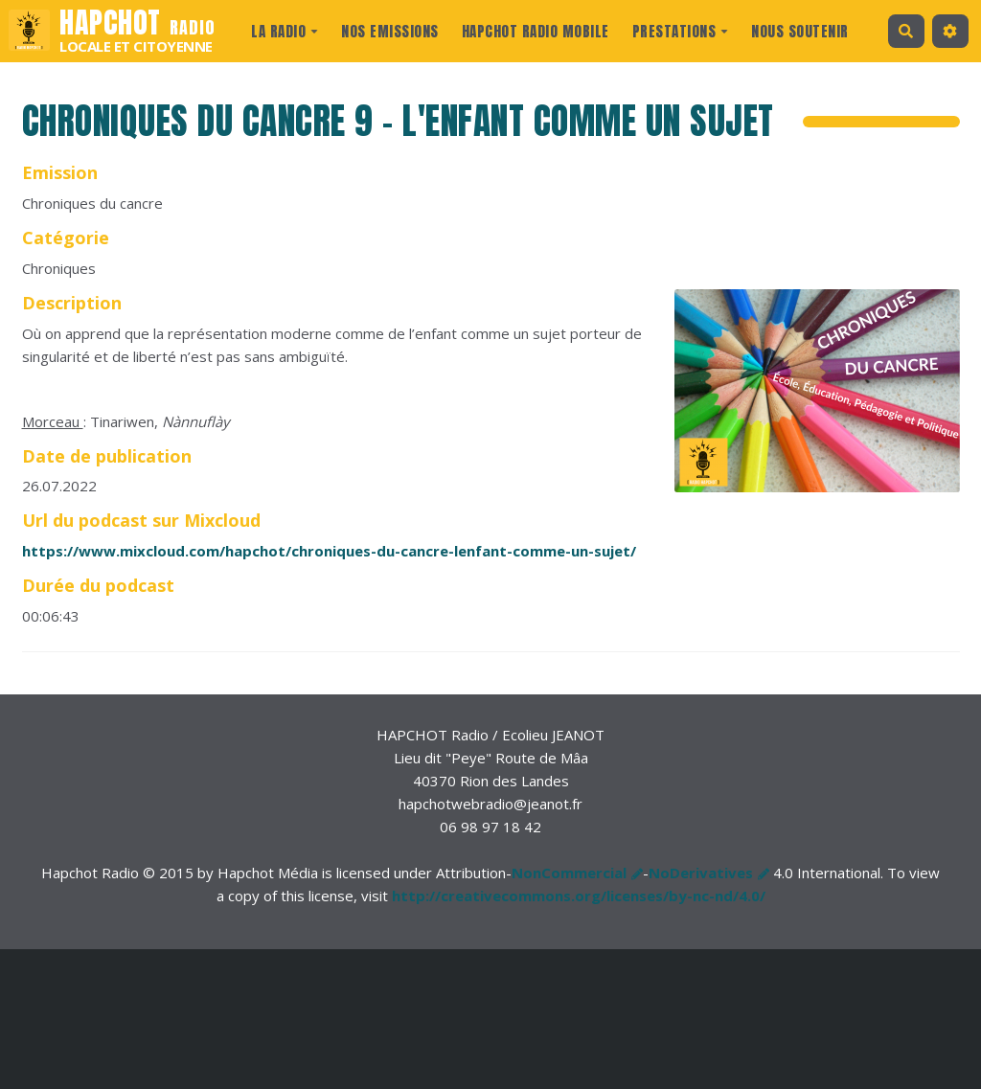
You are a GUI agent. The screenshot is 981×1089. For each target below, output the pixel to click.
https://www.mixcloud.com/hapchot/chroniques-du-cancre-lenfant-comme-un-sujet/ (329, 550)
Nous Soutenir (800, 31)
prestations (680, 31)
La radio (284, 31)
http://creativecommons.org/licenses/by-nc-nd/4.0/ (578, 895)
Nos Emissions (390, 31)
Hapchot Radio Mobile (535, 31)
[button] (950, 31)
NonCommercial (569, 872)
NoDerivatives (701, 872)
